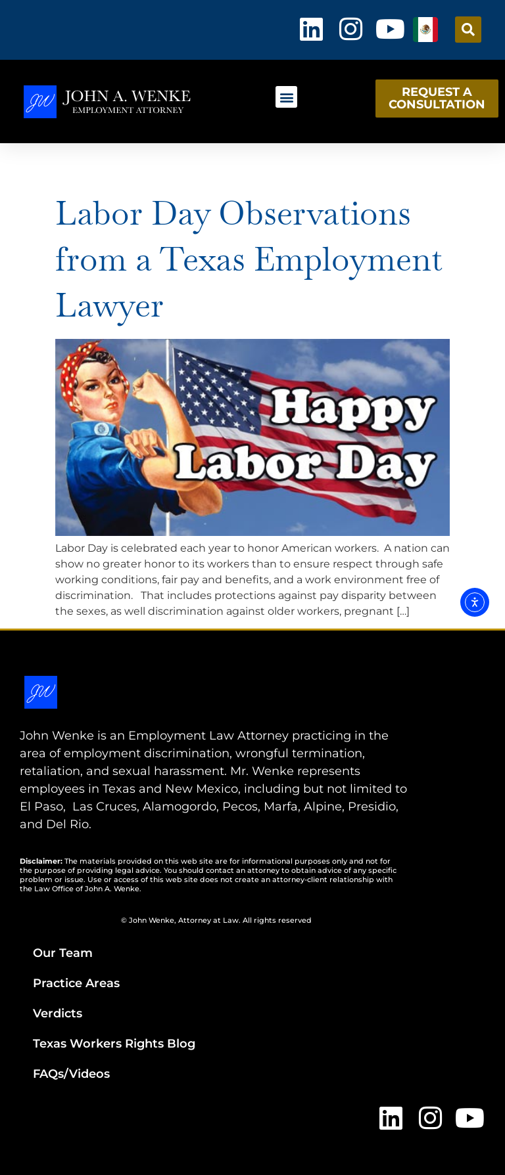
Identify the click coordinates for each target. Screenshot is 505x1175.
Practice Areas (76, 983)
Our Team (63, 953)
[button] (468, 29)
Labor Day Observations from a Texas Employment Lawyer (249, 259)
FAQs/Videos (71, 1074)
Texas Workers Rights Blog (114, 1043)
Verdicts (57, 1013)
